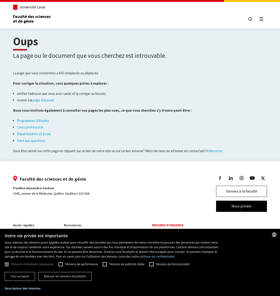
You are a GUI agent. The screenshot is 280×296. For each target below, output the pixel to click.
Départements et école (34, 134)
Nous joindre (241, 206)
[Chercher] (250, 19)
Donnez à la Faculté (241, 191)
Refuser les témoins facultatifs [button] (65, 276)
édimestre (214, 151)
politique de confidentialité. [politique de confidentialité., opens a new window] (157, 256)
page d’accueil (43, 100)
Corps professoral (30, 127)
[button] (23, 289)
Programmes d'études (33, 120)
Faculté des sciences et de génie (32, 19)
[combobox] (274, 234)
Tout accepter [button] (19, 276)
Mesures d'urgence (167, 225)
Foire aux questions (31, 140)
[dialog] (140, 262)
